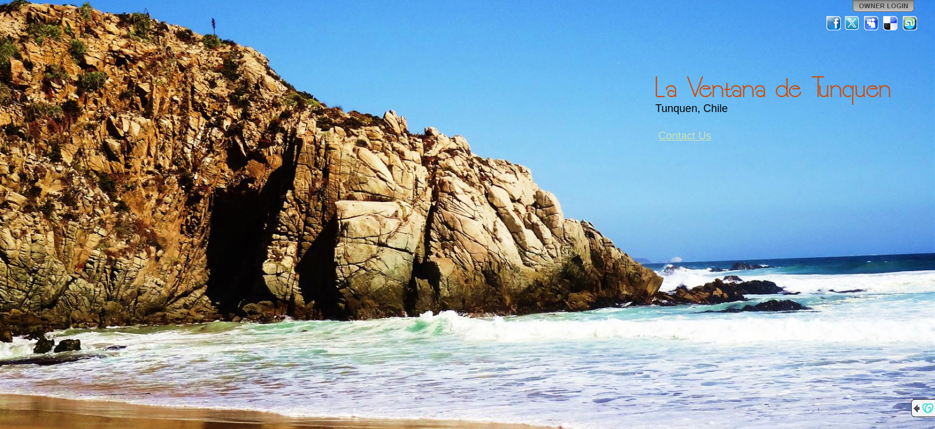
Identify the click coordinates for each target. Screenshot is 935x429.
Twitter (852, 23)
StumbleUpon (910, 23)
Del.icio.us (891, 23)
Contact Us (684, 136)
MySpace (871, 23)
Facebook (833, 23)
